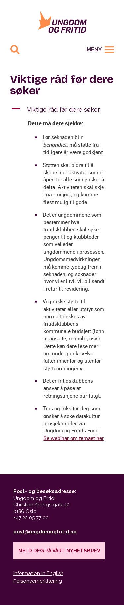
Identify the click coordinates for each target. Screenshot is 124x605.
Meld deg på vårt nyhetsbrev (59, 551)
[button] (62, 109)
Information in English (38, 573)
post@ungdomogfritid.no (45, 532)
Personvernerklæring (37, 581)
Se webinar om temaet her (73, 437)
